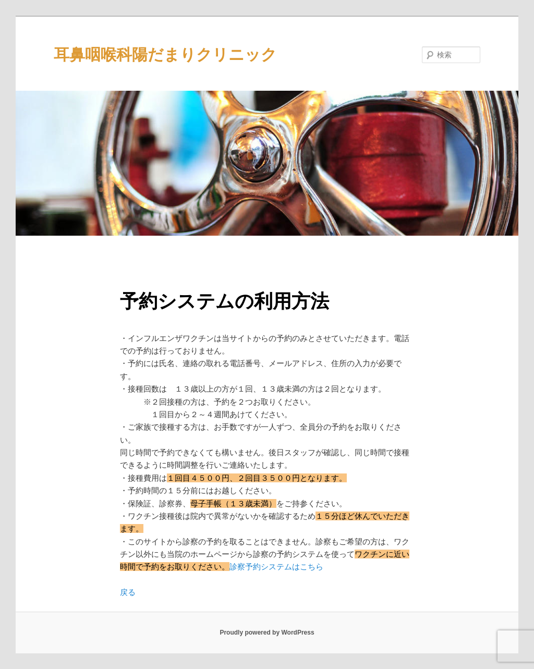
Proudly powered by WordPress (267, 632)
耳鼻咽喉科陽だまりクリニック (165, 54)
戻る (128, 592)
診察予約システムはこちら (276, 566)
